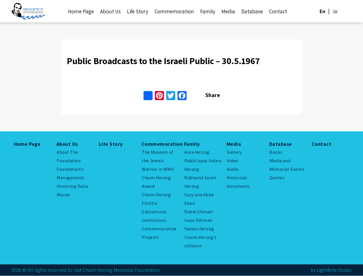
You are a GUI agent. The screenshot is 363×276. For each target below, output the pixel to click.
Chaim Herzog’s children (200, 242)
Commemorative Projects (159, 233)
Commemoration (174, 11)
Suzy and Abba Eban (199, 199)
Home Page (81, 11)
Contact (278, 11)
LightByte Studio (334, 270)
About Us (110, 11)
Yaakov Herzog (199, 229)
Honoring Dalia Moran (72, 191)
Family (207, 11)
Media (228, 11)
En (322, 11)
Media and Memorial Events (286, 165)
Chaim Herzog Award (156, 182)
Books (275, 152)
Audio (233, 169)
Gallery (234, 152)
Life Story (137, 11)
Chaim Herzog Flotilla (156, 199)
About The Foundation (69, 156)
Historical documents (238, 182)
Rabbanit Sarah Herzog (200, 182)
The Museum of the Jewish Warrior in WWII (158, 160)
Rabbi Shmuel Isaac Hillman (198, 216)
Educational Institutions (154, 216)
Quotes (276, 178)
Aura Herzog (197, 152)
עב (334, 11)
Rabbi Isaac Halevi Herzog (203, 165)
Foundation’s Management (70, 174)
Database (252, 11)
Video (233, 161)
